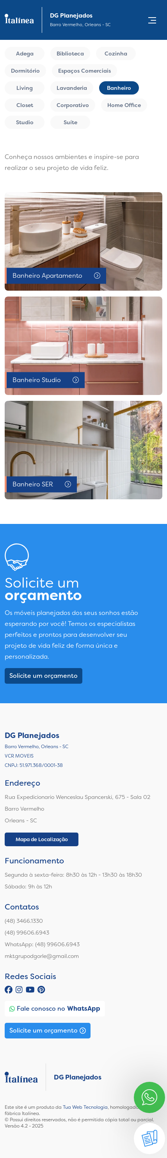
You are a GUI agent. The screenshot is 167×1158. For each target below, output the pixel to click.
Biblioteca (70, 53)
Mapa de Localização (42, 839)
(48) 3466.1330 (24, 920)
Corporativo (73, 105)
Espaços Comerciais (84, 70)
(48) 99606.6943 (27, 932)
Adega (25, 53)
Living (24, 87)
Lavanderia (72, 87)
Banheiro (119, 87)
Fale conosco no (54, 1008)
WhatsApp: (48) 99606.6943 (42, 944)
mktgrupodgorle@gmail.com (42, 956)
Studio (25, 122)
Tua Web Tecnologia (85, 1107)
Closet (24, 105)
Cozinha (116, 53)
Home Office (124, 105)
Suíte (70, 122)
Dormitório (25, 70)
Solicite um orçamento (43, 676)
